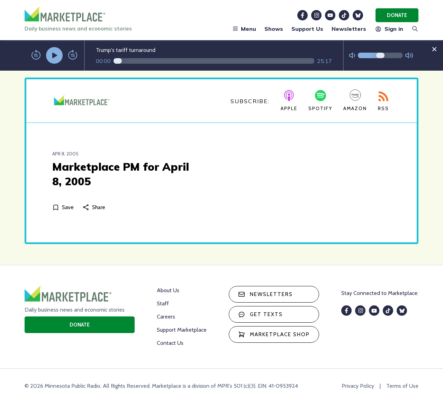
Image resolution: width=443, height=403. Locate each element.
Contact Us (170, 343)
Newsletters (349, 28)
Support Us (307, 28)
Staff (163, 303)
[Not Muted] (352, 56)
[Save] (64, 207)
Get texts (260, 314)
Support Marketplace (182, 329)
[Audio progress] (214, 61)
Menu (244, 28)
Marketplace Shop (274, 334)
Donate (397, 15)
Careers (166, 316)
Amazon (355, 100)
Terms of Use (402, 386)
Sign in (388, 28)
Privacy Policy (358, 386)
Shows (273, 28)
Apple (289, 100)
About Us (168, 290)
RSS (383, 101)
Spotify (320, 100)
